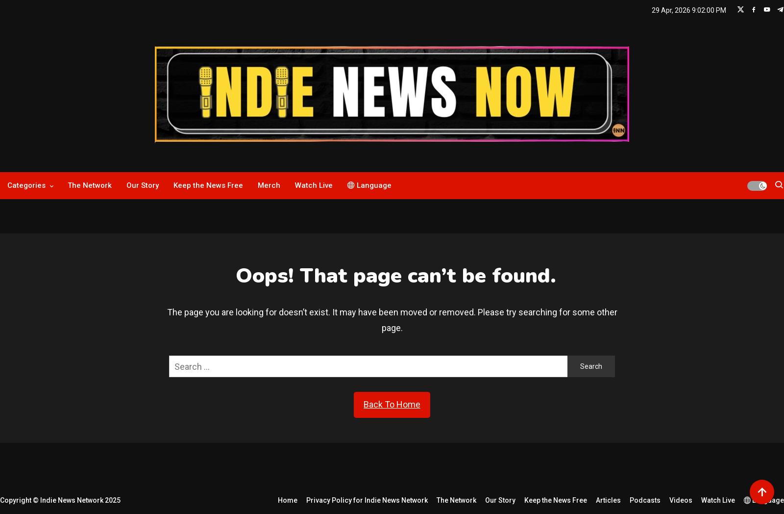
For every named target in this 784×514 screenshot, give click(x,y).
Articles (608, 500)
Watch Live (314, 185)
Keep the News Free (208, 185)
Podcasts (645, 500)
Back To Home (392, 404)
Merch (269, 185)
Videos (680, 500)
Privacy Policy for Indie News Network (367, 500)
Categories (26, 185)
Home (287, 500)
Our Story (142, 185)
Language (369, 185)
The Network (90, 185)
